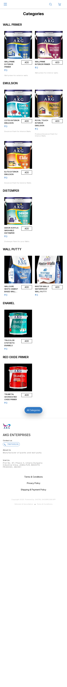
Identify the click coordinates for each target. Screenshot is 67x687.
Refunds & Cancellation (24, 504)
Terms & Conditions (45, 504)
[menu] (5, 4)
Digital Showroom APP (45, 499)
